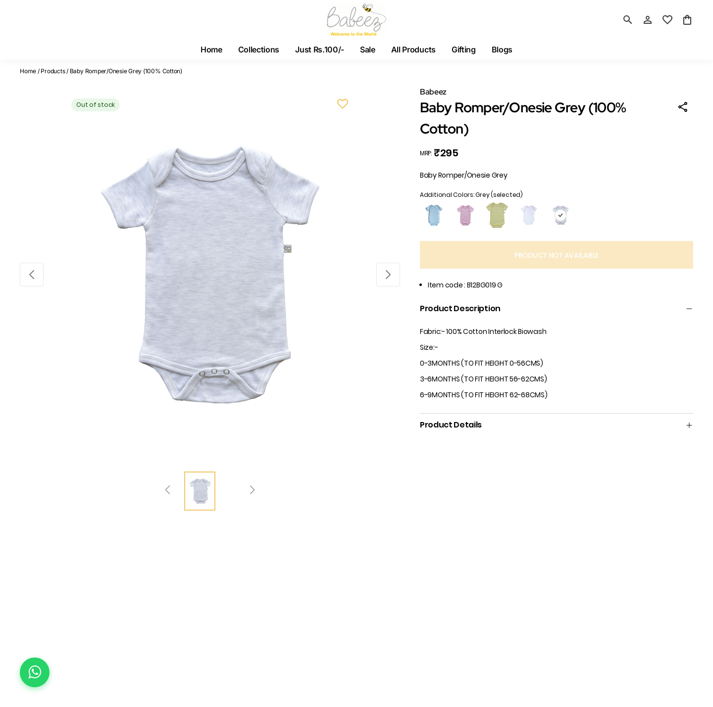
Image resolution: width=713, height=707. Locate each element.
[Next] (252, 491)
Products (53, 71)
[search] (628, 20)
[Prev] (167, 491)
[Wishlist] (342, 105)
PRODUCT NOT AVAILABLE (556, 255)
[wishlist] (667, 20)
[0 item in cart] (687, 20)
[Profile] (648, 20)
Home (28, 71)
